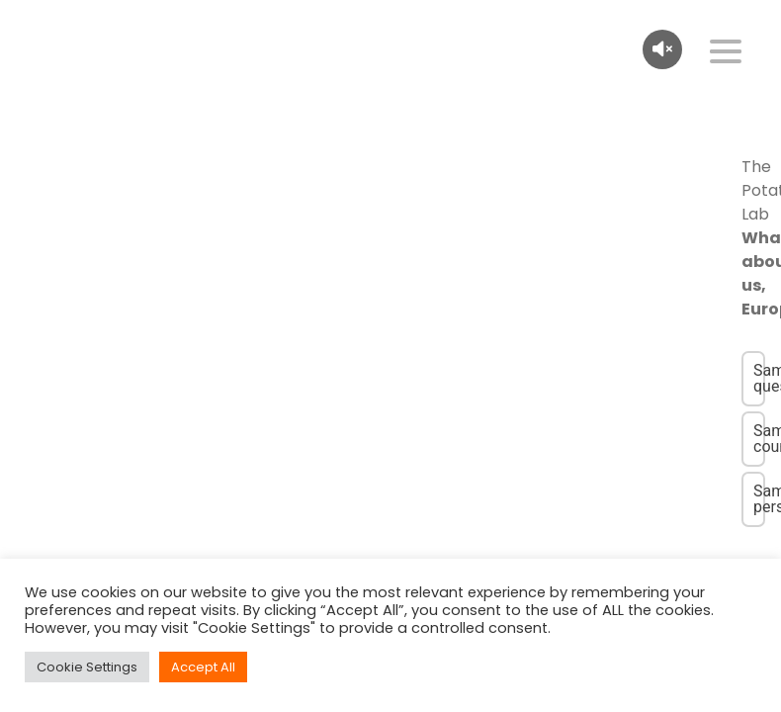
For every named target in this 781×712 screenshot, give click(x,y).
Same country (759, 438)
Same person (759, 499)
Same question (759, 378)
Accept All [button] (203, 667)
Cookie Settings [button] (87, 667)
